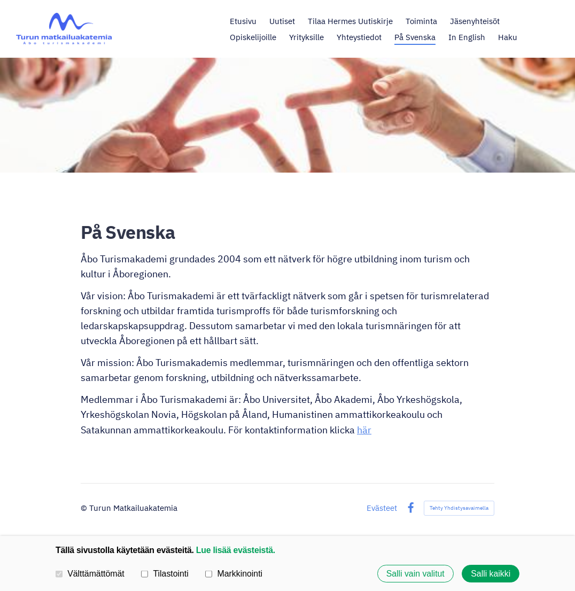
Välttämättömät (90, 573)
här (364, 430)
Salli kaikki (490, 573)
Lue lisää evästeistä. (235, 550)
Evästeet (382, 508)
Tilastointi (164, 573)
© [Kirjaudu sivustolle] (85, 508)
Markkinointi (233, 573)
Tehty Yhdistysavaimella (459, 507)
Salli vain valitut (415, 573)
